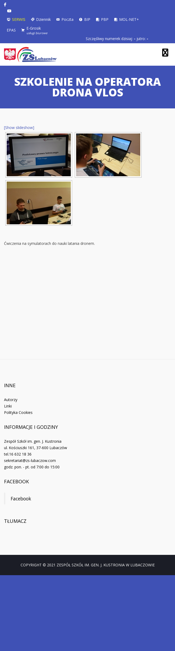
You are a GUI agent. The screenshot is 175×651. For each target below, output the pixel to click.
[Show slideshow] (19, 127)
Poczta (67, 19)
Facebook (16, 481)
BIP (87, 19)
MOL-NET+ (129, 19)
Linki (8, 406)
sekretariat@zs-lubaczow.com (30, 460)
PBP (104, 19)
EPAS (11, 30)
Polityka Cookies (18, 412)
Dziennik (43, 19)
